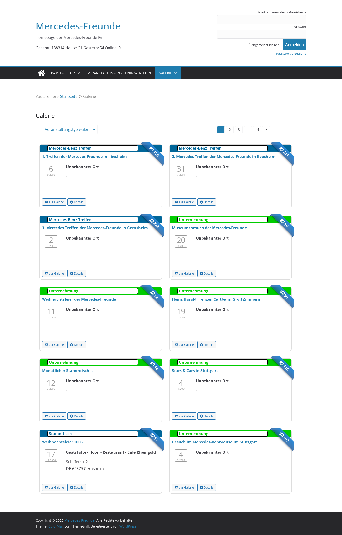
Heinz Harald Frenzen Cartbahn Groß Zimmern (216, 299)
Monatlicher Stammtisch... (67, 370)
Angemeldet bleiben (263, 45)
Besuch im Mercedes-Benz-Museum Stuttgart (214, 442)
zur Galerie (54, 202)
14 (257, 129)
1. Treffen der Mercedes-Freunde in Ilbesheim (84, 156)
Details (76, 202)
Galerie (165, 73)
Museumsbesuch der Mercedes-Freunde (209, 228)
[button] (77, 73)
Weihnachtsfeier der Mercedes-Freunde (79, 299)
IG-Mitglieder (63, 73)
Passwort (299, 27)
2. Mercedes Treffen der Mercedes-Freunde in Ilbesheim (224, 156)
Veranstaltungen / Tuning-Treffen (119, 73)
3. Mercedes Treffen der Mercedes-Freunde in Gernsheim (95, 228)
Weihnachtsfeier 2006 (62, 442)
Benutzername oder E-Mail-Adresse (281, 12)
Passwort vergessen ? (291, 53)
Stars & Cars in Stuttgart (195, 370)
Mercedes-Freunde (78, 25)
